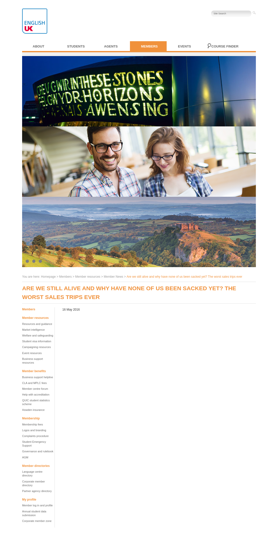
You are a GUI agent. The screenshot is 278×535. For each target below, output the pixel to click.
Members (149, 46)
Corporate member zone (37, 520)
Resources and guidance (37, 323)
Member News (113, 276)
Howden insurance (33, 409)
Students (76, 46)
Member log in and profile (37, 505)
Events (184, 46)
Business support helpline (37, 377)
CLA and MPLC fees (34, 382)
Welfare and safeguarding (37, 335)
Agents (111, 46)
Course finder (225, 46)
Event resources (32, 353)
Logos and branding (34, 430)
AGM (25, 457)
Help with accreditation (36, 394)
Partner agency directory (37, 491)
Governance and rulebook (37, 451)
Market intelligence (33, 329)
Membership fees (32, 424)
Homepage (48, 276)
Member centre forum (35, 388)
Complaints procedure (35, 435)
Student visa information (36, 341)
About (38, 46)
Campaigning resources (36, 347)
